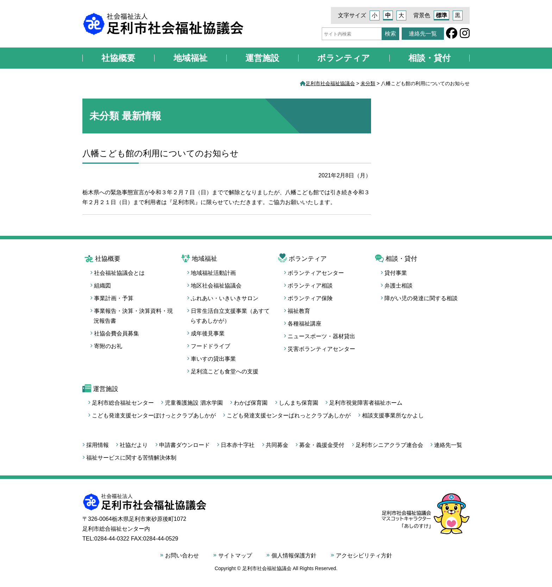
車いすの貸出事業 (213, 359)
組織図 (102, 286)
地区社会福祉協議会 (216, 286)
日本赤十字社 (238, 445)
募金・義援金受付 (321, 445)
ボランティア (343, 58)
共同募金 (277, 445)
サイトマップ (235, 556)
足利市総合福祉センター (123, 403)
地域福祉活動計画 (213, 273)
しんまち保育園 (298, 403)
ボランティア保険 (310, 298)
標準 (441, 15)
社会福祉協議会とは (119, 273)
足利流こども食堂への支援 (224, 371)
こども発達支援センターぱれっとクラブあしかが (289, 416)
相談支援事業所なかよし (393, 416)
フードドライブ (210, 346)
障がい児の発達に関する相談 (421, 298)
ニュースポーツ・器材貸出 (321, 336)
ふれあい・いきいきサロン (224, 298)
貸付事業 (395, 273)
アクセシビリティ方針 (364, 556)
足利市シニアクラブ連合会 (389, 445)
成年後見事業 (208, 333)
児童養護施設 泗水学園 (193, 403)
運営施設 (262, 58)
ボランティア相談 (310, 286)
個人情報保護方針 (293, 556)
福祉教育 (299, 311)
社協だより (134, 445)
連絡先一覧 (423, 34)
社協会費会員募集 (116, 333)
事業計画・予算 (113, 298)
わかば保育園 (251, 403)
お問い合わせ (182, 556)
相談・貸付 (429, 58)
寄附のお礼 (108, 346)
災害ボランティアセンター (321, 349)
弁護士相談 (398, 286)
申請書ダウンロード (184, 445)
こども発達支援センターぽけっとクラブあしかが (154, 416)
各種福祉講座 (304, 324)
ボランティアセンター (316, 273)
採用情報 (97, 445)
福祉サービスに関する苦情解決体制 (131, 458)
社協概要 (118, 58)
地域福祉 (190, 58)
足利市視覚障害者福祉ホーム (365, 403)
